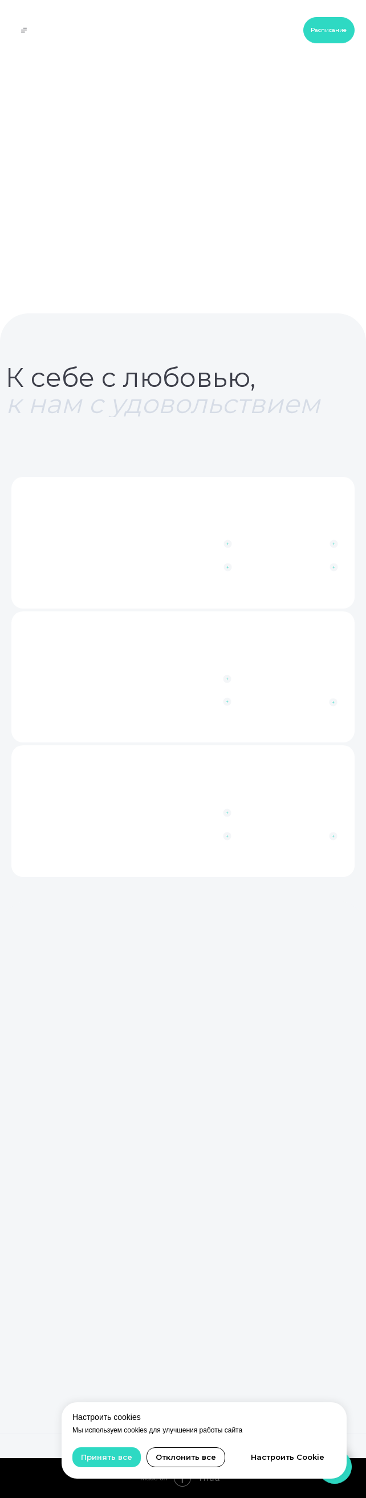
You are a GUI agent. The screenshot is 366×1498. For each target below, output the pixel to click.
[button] (294, 837)
